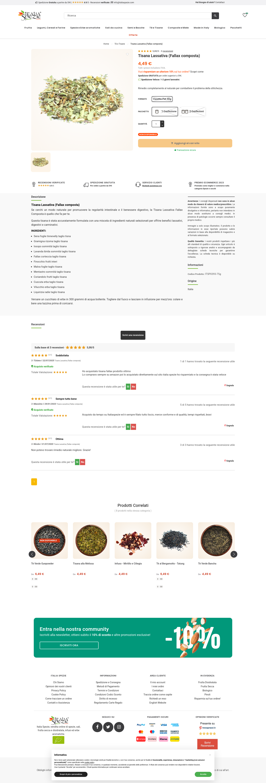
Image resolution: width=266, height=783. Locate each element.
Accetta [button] (203, 774)
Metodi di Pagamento (108, 686)
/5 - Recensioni (91, 2)
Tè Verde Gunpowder (42, 563)
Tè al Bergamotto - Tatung (170, 563)
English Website (157, 702)
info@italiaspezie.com (124, 2)
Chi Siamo (58, 682)
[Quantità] (156, 123)
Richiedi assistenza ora (152, 186)
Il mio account (157, 682)
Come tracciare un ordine (58, 698)
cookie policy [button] (89, 762)
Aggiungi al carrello (185, 143)
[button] (210, 755)
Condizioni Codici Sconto (108, 694)
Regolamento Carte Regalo (108, 702)
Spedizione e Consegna (108, 682)
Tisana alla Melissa (83, 563)
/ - (163, 51)
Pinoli (207, 694)
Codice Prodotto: (196, 274)
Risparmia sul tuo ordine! (207, 698)
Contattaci (220, 2)
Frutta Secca (207, 686)
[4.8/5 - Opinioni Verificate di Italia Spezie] (207, 736)
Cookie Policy (58, 694)
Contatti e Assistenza (58, 702)
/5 (51, 186)
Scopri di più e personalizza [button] (71, 774)
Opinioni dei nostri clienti (59, 686)
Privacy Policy (58, 690)
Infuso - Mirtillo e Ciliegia (128, 563)
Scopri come (197, 71)
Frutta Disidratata (207, 682)
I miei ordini (158, 686)
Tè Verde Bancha (207, 563)
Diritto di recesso (108, 698)
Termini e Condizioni (108, 690)
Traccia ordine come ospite (158, 694)
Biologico (207, 690)
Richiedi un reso (157, 698)
